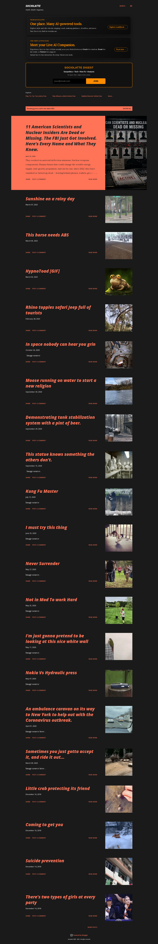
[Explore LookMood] (79, 25)
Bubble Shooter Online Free (92, 96)
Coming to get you (44, 824)
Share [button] (28, 179)
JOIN (95, 81)
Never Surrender (43, 563)
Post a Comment (39, 179)
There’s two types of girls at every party (60, 899)
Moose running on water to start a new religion (61, 383)
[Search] (122, 6)
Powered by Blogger (79, 935)
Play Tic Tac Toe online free (36, 96)
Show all (127, 108)
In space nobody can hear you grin (61, 344)
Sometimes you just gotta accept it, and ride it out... (59, 754)
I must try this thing (46, 527)
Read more (93, 179)
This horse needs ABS (47, 235)
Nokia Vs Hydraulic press (51, 673)
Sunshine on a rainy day (50, 199)
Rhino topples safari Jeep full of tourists (58, 310)
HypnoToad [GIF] (43, 271)
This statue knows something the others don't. (60, 457)
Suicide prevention (45, 861)
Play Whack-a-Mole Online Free (64, 96)
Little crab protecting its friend (58, 788)
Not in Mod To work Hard (51, 599)
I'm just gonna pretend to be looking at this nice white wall (57, 638)
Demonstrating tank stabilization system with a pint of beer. (60, 420)
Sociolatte (33, 6)
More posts (92, 927)
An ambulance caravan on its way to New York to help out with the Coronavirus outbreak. (60, 714)
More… (110, 96)
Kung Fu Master (42, 491)
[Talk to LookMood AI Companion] (79, 48)
